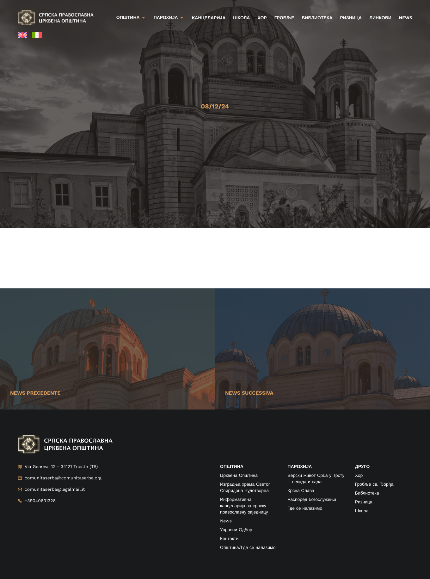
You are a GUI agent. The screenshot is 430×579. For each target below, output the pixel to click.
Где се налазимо (304, 508)
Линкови (380, 18)
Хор (262, 18)
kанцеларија (209, 18)
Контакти (229, 538)
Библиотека (317, 18)
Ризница (351, 18)
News (405, 18)
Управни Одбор (236, 530)
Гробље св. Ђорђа (374, 484)
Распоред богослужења (311, 499)
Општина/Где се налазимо (247, 547)
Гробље (284, 18)
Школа (241, 18)
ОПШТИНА (231, 466)
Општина (128, 17)
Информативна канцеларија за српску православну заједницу (244, 506)
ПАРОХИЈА (299, 466)
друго (362, 466)
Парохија (166, 17)
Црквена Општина (239, 475)
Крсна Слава (300, 490)
